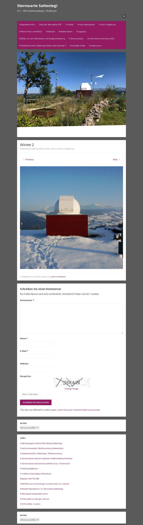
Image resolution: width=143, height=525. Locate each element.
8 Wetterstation (66, 31)
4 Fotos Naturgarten (86, 24)
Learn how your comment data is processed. (79, 410)
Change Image (71, 388)
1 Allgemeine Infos (27, 24)
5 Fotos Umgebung (107, 24)
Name (24, 338)
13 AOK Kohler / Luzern (30, 504)
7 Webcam (50, 31)
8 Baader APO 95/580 (29, 478)
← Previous (28, 159)
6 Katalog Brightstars (29, 468)
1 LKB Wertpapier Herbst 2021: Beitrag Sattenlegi (41, 443)
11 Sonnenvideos (76, 38)
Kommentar (27, 300)
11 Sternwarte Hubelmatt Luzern (34, 494)
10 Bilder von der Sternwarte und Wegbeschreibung (42, 38)
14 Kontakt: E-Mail (77, 45)
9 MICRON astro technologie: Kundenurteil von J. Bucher (44, 484)
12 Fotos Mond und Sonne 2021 (100, 38)
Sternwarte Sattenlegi (37, 5)
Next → (116, 159)
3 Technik (69, 24)
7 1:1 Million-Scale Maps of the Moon (35, 473)
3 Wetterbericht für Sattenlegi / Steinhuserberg (41, 453)
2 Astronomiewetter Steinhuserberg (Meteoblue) (41, 448)
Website (24, 363)
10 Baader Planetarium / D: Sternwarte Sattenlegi (41, 489)
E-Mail (24, 351)
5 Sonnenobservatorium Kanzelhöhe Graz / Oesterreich (45, 463)
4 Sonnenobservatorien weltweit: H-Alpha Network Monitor (46, 458)
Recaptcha (25, 376)
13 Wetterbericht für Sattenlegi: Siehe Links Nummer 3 (42, 45)
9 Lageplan (81, 31)
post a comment (58, 276)
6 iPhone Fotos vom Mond (30, 31)
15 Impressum (95, 45)
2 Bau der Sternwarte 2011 (50, 24)
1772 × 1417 (50, 149)
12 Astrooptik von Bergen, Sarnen (34, 499)
